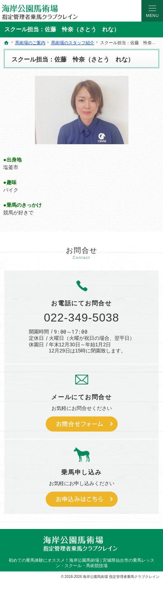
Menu (152, 11)
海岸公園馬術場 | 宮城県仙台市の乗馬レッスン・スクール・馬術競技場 (105, 563)
